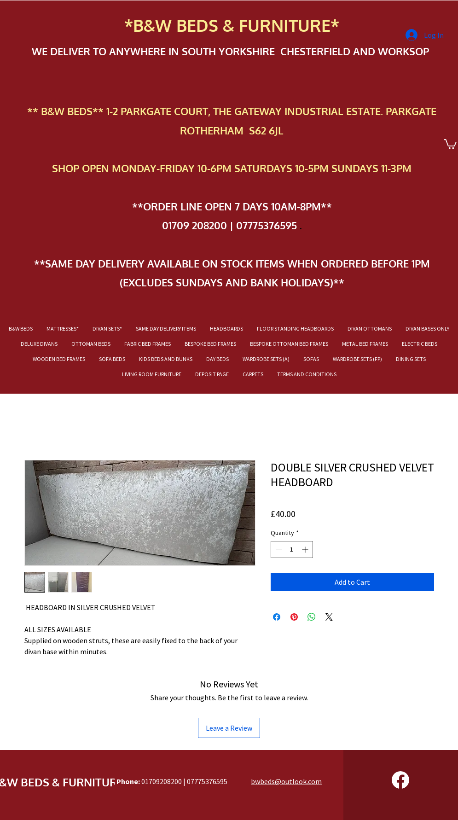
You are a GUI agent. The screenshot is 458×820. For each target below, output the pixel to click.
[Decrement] (278, 549)
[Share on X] (329, 616)
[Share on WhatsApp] (311, 616)
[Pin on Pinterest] (294, 616)
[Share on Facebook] (276, 616)
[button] (450, 143)
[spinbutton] (292, 549)
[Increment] (306, 549)
